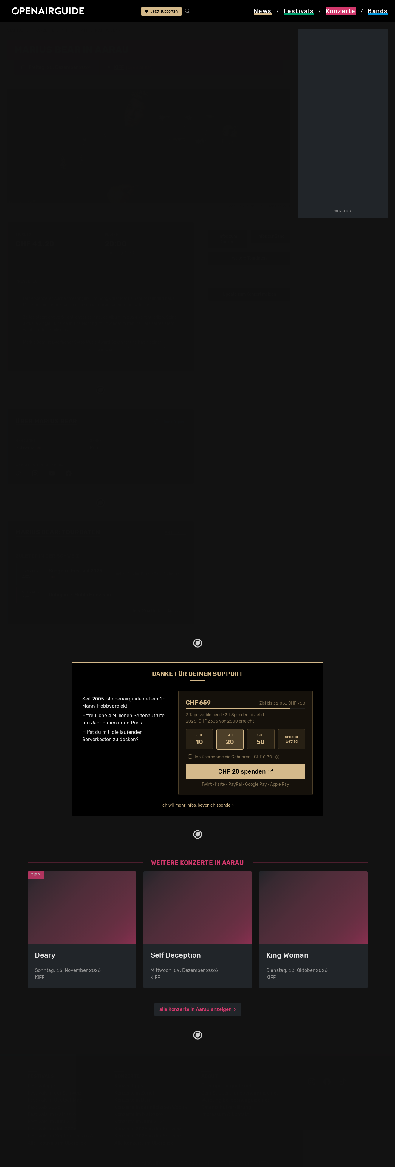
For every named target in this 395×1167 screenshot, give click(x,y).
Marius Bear (107, 30)
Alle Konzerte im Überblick (143, 1134)
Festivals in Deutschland (55, 1092)
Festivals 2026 (44, 1099)
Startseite (18, 30)
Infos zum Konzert (228, 231)
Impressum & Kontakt (225, 1106)
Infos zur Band (270, 228)
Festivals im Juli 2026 (52, 1120)
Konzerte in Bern (133, 1092)
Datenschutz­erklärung (226, 1099)
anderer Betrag (291, 731)
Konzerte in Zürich (135, 1084)
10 (199, 731)
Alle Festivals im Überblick (57, 1134)
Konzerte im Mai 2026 (138, 1106)
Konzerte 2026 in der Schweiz (148, 1127)
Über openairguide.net (226, 1077)
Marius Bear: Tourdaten (58, 523)
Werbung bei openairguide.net (235, 1092)
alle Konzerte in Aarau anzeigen (195, 1001)
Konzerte (44, 30)
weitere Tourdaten (249, 250)
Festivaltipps (42, 1077)
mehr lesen (101, 341)
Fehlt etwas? (176, 524)
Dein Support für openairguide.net (239, 1084)
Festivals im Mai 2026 (52, 1106)
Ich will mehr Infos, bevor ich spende (195, 796)
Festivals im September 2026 (60, 1127)
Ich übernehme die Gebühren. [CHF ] (234, 748)
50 (260, 731)
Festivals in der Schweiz (54, 1084)
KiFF (85, 30)
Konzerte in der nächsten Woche (150, 1099)
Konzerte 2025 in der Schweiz (148, 1120)
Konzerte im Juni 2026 (139, 1113)
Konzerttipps (128, 1077)
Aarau (67, 30)
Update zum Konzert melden (249, 285)
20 (230, 731)
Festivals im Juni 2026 (53, 1113)
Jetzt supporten (161, 11)
